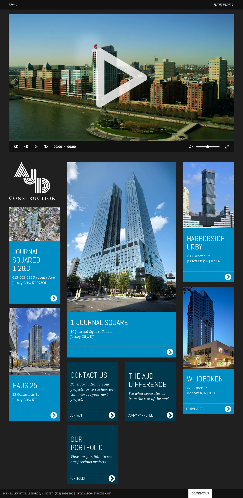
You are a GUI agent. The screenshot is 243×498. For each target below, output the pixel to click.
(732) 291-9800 (64, 493)
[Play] (36, 146)
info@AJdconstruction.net (93, 493)
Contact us (200, 493)
